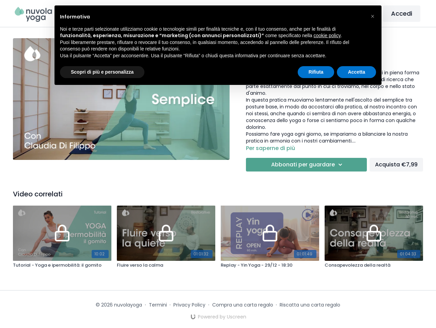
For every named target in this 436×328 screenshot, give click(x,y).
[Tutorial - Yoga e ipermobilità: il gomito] (62, 265)
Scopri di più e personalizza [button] (102, 72)
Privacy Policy (189, 304)
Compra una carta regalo (242, 304)
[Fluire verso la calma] (166, 265)
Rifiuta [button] (316, 72)
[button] (372, 16)
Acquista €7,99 (396, 164)
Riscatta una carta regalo (310, 304)
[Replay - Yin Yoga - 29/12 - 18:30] (270, 265)
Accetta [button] (356, 72)
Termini (158, 304)
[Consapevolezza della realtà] (374, 265)
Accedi (401, 13)
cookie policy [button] (327, 35)
